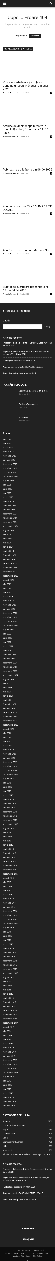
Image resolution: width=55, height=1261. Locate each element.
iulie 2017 (7, 882)
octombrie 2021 (10, 671)
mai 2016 (7, 940)
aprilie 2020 (8, 745)
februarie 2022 (9, 654)
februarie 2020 (9, 753)
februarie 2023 (9, 604)
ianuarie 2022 (9, 658)
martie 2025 (8, 501)
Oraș (23, 1253)
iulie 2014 (7, 1031)
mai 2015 (7, 989)
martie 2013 (8, 1097)
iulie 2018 (7, 832)
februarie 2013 (9, 1101)
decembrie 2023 (10, 563)
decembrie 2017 (10, 861)
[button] (4, 3)
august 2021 (8, 679)
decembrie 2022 (10, 613)
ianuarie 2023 (9, 609)
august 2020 (8, 729)
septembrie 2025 (10, 476)
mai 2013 (7, 1089)
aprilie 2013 (8, 1093)
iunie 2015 (7, 985)
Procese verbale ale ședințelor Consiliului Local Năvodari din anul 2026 (25, 86)
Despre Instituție (23, 1250)
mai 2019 (7, 791)
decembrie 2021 (10, 662)
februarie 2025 (9, 505)
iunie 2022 (7, 638)
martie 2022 (8, 650)
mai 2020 (7, 741)
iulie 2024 (7, 534)
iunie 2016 (7, 936)
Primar (11, 1250)
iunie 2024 (7, 538)
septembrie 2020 (10, 724)
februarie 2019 (9, 803)
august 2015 (8, 977)
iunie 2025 (7, 489)
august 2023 (8, 580)
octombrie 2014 (10, 1018)
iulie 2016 (7, 931)
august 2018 (8, 828)
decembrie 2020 (10, 712)
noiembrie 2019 (10, 766)
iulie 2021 (7, 683)
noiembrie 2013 (10, 1064)
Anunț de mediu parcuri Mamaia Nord (27, 250)
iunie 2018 (7, 836)
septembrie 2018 (10, 824)
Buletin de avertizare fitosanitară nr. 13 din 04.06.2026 (26, 288)
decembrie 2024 (10, 513)
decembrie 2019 (10, 762)
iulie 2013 (7, 1080)
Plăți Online (37, 1256)
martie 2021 (8, 700)
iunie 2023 (7, 588)
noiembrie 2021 (10, 667)
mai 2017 (7, 890)
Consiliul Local (38, 1250)
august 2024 (8, 530)
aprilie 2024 (8, 547)
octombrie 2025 (10, 472)
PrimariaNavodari (10, 93)
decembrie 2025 (10, 464)
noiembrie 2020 (10, 716)
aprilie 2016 (8, 944)
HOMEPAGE (35, 36)
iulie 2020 (7, 733)
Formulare (23, 417)
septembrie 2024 (10, 526)
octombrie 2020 (10, 720)
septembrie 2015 (10, 973)
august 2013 (8, 1076)
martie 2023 (8, 600)
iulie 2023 (7, 584)
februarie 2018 (9, 853)
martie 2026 (8, 451)
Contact (31, 1253)
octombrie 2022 (10, 621)
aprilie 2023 (8, 596)
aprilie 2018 (8, 845)
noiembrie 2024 (10, 518)
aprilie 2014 (8, 1043)
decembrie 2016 (10, 911)
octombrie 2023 (10, 571)
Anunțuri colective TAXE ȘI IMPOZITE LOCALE (23, 367)
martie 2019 (8, 799)
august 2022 (8, 629)
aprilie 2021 (8, 696)
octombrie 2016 (10, 919)
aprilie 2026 (8, 447)
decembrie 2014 (10, 1010)
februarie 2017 (9, 902)
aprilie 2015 (8, 994)
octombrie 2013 (10, 1068)
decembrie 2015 (10, 960)
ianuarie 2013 (9, 1105)
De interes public (12, 1253)
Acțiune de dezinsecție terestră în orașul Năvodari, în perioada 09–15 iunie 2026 (26, 352)
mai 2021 (7, 691)
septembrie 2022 (10, 625)
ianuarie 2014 (9, 1056)
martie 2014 (8, 1047)
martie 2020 (8, 749)
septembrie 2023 (10, 575)
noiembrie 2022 (10, 617)
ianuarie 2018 (9, 857)
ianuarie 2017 (9, 907)
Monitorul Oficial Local (22, 1256)
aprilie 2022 (8, 646)
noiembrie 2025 (10, 468)
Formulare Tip (42, 1253)
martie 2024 (8, 551)
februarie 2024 (9, 555)
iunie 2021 (7, 687)
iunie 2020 (7, 737)
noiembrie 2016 (10, 915)
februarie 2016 (9, 952)
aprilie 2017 (8, 894)
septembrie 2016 (10, 923)
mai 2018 (7, 840)
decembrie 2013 (10, 1060)
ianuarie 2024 (9, 559)
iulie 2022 (7, 633)
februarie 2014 (9, 1051)
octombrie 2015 (10, 969)
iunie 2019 (7, 787)
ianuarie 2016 (9, 956)
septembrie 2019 (10, 774)
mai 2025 (7, 493)
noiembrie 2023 (10, 567)
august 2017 (8, 878)
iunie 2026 (7, 439)
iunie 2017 (7, 886)
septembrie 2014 (10, 1022)
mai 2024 (7, 542)
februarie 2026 (9, 455)
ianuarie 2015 (9, 1006)
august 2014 (8, 1027)
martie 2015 (8, 998)
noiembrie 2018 (10, 816)
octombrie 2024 (10, 522)
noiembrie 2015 (10, 965)
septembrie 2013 (10, 1072)
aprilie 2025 (8, 497)
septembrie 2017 (10, 873)
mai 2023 (7, 592)
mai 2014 (7, 1039)
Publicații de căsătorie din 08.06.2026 (27, 169)
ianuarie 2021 (9, 708)
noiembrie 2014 (10, 1014)
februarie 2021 (9, 704)
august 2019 (8, 778)
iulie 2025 (7, 484)
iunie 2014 (7, 1035)
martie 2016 (8, 948)
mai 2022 (7, 642)
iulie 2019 (7, 782)
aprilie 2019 (8, 795)
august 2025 (8, 480)
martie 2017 (8, 898)
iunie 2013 (7, 1085)
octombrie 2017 (10, 869)
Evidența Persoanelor (28, 404)
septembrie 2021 (10, 675)
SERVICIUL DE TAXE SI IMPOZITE (33, 391)
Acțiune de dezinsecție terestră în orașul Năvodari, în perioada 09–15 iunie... (25, 129)
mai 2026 (7, 443)
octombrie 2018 (10, 820)
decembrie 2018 (10, 811)
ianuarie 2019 (9, 807)
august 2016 (8, 927)
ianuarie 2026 (9, 460)
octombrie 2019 (10, 770)
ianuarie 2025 (9, 509)
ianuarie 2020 (9, 758)
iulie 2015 (7, 981)
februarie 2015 (9, 1002)
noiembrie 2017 (10, 865)
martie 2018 (8, 849)
